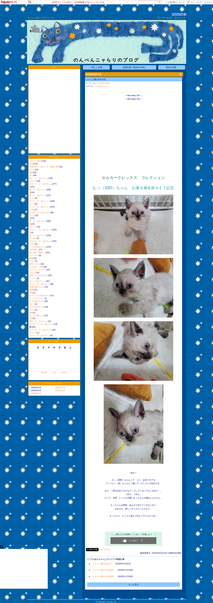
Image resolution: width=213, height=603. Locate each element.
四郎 (31, 172)
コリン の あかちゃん (39, 284)
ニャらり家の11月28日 (103, 576)
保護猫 (32, 290)
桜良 (31, 292)
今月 (54, 372)
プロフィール (47, 18)
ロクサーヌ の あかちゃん (41, 324)
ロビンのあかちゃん (37, 281)
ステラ (32, 310)
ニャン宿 (33, 272)
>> (175, 2)
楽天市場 (208, 2)
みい (31, 175)
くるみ (32, 210)
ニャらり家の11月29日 (103, 570)
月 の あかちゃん (37, 235)
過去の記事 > (172, 67)
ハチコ (32, 261)
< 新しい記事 (96, 67)
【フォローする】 (165, 18)
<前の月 (44, 372)
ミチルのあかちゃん (37, 247)
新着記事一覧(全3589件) (134, 67)
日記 (37, 18)
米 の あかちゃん (37, 189)
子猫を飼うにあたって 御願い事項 (44, 167)
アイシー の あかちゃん (40, 230)
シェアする (104, 549)
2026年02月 (36, 393)
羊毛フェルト (35, 264)
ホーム (31, 18)
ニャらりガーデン (37, 298)
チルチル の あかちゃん (40, 241)
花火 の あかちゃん (38, 321)
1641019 (177, 14)
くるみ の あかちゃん (39, 212)
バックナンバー (54, 383)
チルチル (33, 238)
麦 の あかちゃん (37, 195)
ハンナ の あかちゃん (39, 207)
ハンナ (32, 204)
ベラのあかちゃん (37, 301)
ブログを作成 (196, 2)
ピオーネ (33, 333)
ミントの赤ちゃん (37, 315)
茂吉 (31, 313)
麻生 (31, 258)
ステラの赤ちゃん (37, 307)
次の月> (64, 372)
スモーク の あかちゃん (40, 184)
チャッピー (34, 255)
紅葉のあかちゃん (37, 287)
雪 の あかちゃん (37, 221)
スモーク (33, 181)
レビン (32, 215)
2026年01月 (60, 388)
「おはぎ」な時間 (37, 267)
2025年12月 (60, 390)
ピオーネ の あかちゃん (40, 330)
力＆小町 (34, 250)
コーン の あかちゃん (39, 335)
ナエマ (32, 198)
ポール (32, 169)
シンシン (33, 278)
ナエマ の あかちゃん (39, 201)
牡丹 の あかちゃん (38, 275)
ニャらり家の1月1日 (102, 563)
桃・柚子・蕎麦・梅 (37, 252)
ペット (34, 2)
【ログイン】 (180, 18)
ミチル (32, 244)
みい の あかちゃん (38, 178)
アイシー (33, 227)
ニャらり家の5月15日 (96, 79)
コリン (32, 304)
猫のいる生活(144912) (101, 83)
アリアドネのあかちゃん (39, 295)
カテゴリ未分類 (36, 161)
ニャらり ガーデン (37, 270)
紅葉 (31, 318)
